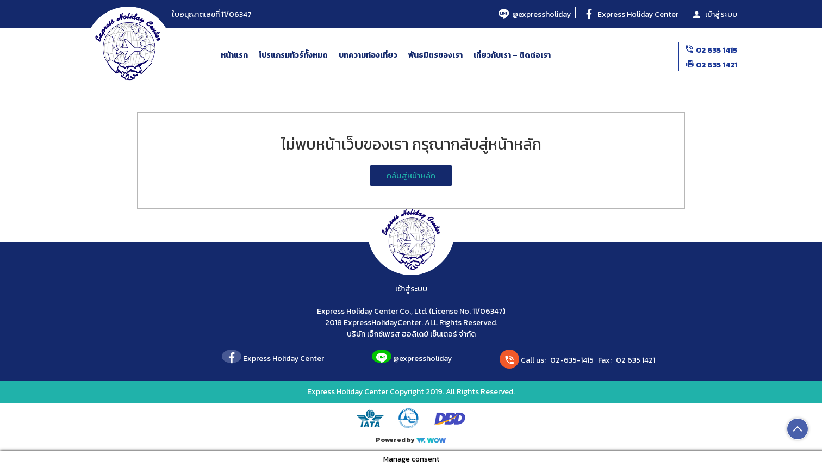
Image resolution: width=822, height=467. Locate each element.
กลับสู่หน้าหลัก (411, 175)
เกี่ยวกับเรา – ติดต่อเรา (512, 55)
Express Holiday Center (631, 14)
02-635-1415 (572, 360)
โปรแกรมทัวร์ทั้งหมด (293, 55)
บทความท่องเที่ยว (368, 55)
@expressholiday (535, 14)
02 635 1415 (710, 50)
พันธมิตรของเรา (435, 55)
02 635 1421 (710, 65)
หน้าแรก (234, 55)
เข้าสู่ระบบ (714, 14)
